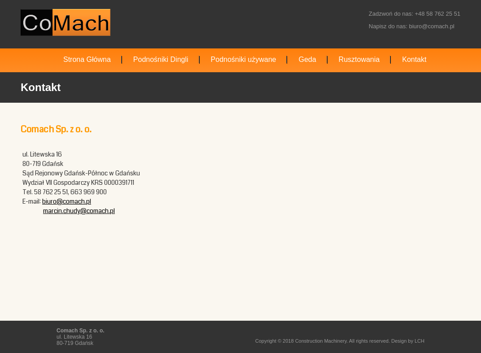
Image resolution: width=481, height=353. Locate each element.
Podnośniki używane (243, 59)
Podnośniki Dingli (160, 59)
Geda (307, 59)
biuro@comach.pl (431, 26)
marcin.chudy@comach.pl (79, 210)
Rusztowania (359, 59)
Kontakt (414, 59)
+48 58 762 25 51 (437, 13)
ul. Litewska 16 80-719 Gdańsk (81, 336)
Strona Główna (87, 59)
